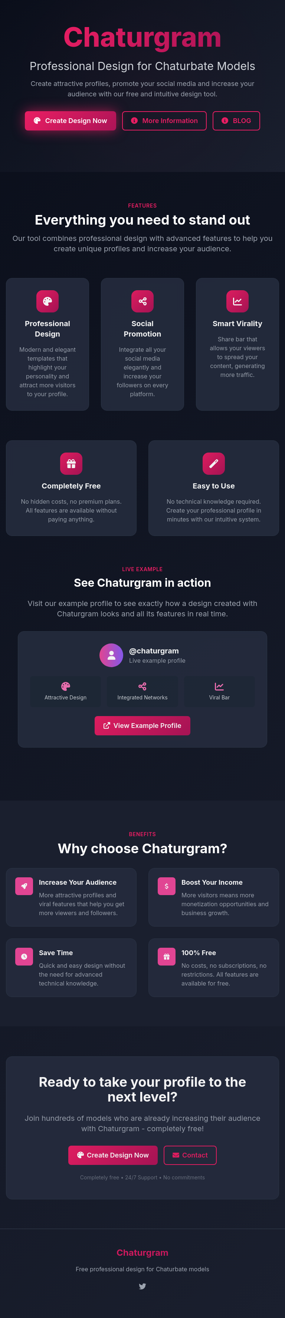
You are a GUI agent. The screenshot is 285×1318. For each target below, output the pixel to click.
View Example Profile (142, 727)
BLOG (236, 121)
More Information (164, 121)
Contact (190, 1157)
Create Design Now (70, 121)
